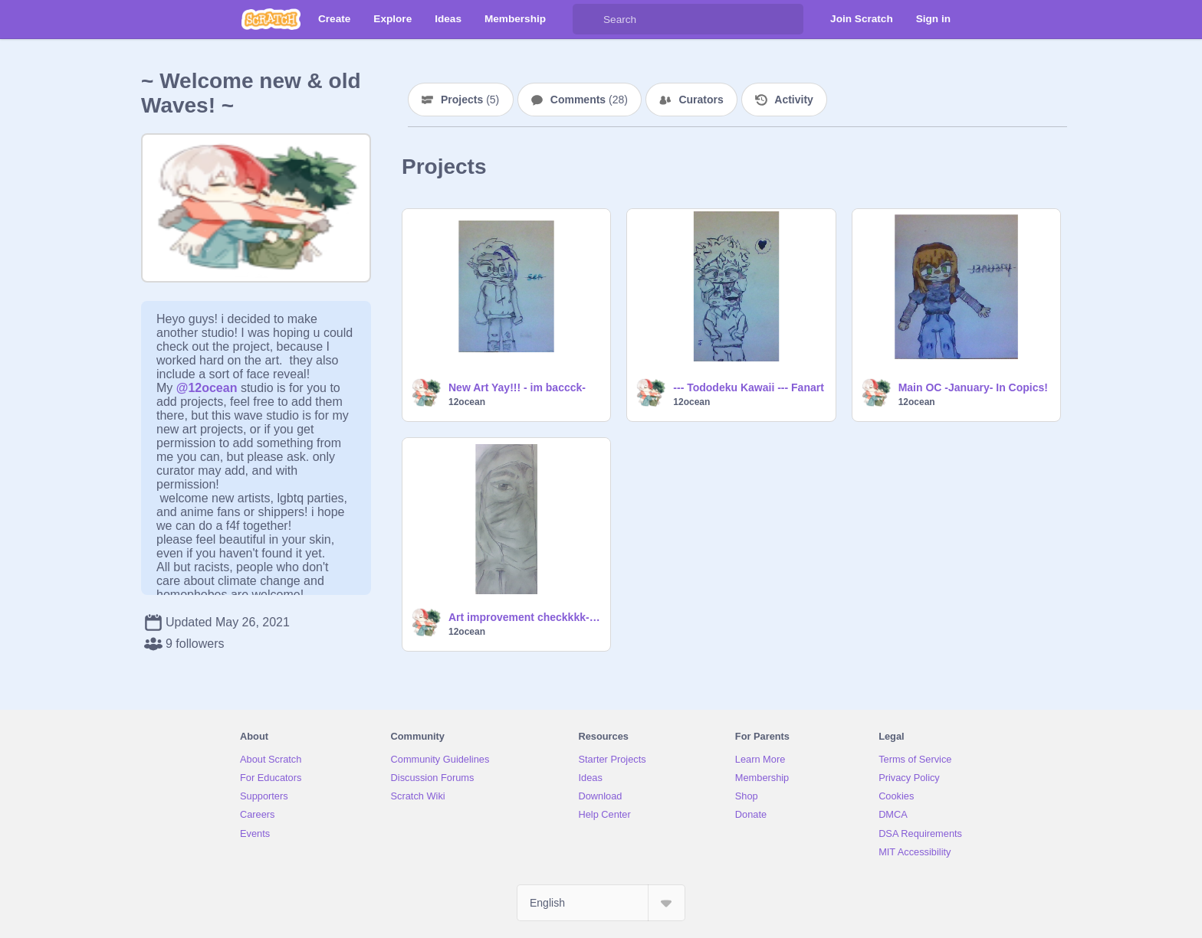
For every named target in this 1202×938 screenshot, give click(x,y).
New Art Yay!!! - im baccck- (517, 387)
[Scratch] (271, 19)
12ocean (466, 402)
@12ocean (207, 387)
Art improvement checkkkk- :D (524, 617)
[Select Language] (601, 902)
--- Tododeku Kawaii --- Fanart (748, 387)
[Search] (588, 19)
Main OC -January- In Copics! (973, 387)
